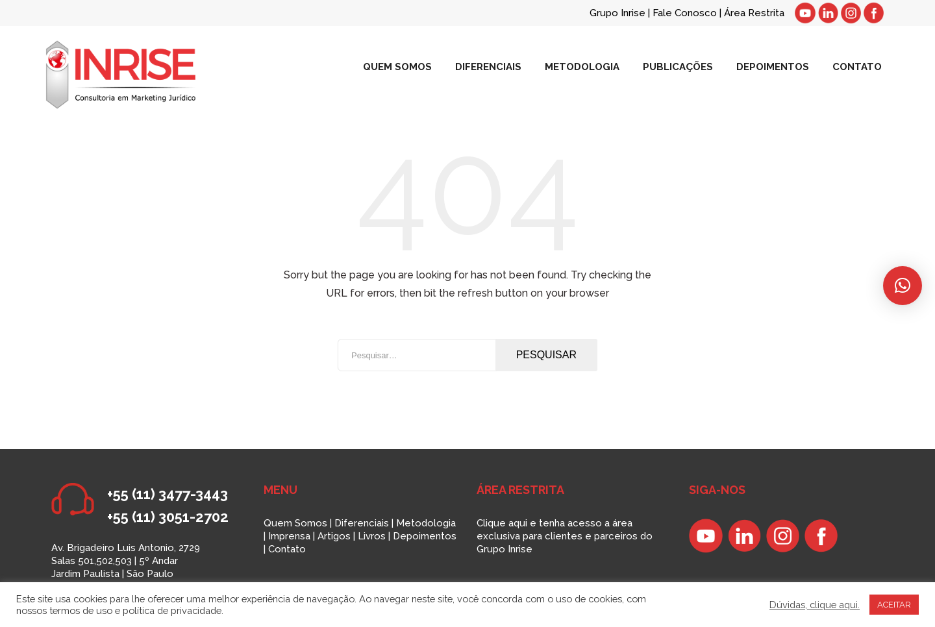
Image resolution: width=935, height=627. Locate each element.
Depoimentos (424, 536)
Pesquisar (546, 354)
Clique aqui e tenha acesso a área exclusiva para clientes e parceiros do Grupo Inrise (565, 536)
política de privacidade (172, 610)
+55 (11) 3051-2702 (168, 516)
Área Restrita (754, 13)
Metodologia (426, 523)
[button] (902, 285)
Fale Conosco (686, 13)
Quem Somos (295, 523)
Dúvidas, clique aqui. (814, 604)
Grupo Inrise (617, 13)
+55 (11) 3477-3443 (167, 494)
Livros (372, 536)
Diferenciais (361, 523)
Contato (287, 549)
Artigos (334, 536)
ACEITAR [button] (894, 604)
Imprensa (289, 536)
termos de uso (80, 610)
